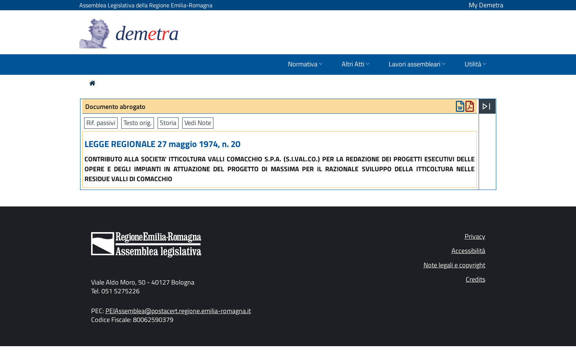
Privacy (475, 236)
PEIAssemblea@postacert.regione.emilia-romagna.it (178, 311)
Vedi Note (197, 123)
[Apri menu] (486, 106)
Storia (168, 123)
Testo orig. (137, 123)
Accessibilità (468, 251)
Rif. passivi (100, 123)
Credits (475, 279)
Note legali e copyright (454, 265)
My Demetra (486, 5)
